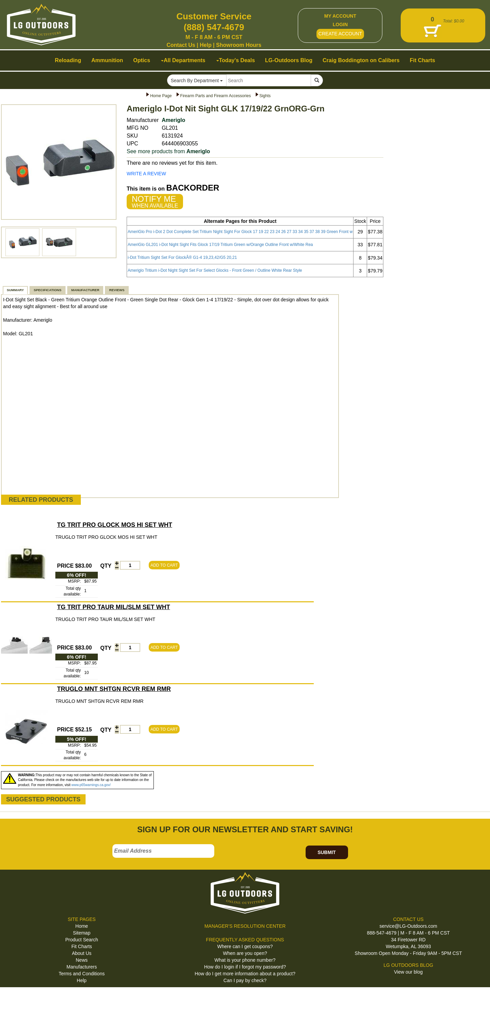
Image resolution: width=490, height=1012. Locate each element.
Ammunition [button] (107, 60)
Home (81, 926)
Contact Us (180, 45)
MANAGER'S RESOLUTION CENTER (245, 926)
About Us (82, 953)
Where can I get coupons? (245, 946)
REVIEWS (116, 290)
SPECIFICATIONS (47, 290)
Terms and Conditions (82, 973)
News (82, 960)
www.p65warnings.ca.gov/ (91, 785)
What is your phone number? (245, 960)
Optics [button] (141, 60)
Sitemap (81, 933)
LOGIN (340, 24)
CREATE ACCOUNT (340, 33)
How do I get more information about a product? (245, 973)
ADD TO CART (164, 565)
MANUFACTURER (85, 290)
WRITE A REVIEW (146, 173)
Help (206, 45)
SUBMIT (326, 852)
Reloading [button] (68, 60)
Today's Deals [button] (235, 60)
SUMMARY (15, 290)
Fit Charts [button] (422, 60)
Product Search (81, 939)
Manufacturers (82, 967)
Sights (265, 95)
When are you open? (245, 953)
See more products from (168, 151)
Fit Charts (81, 946)
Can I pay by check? (245, 980)
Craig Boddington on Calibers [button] (361, 60)
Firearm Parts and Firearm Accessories (215, 95)
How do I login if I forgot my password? (245, 967)
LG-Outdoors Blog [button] (289, 60)
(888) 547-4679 (214, 27)
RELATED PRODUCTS (41, 499)
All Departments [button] (183, 60)
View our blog (408, 972)
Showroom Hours (238, 45)
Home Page (160, 95)
